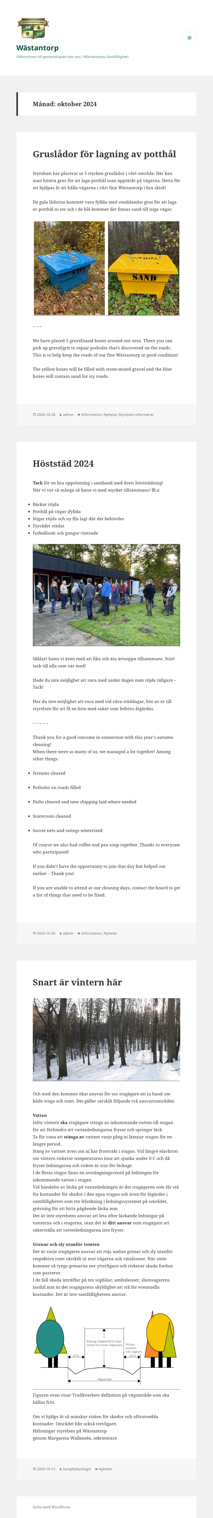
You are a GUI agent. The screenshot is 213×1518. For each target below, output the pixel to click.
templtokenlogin (77, 1468)
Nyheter (110, 414)
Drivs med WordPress (51, 1507)
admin (68, 414)
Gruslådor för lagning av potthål (104, 154)
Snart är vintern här (77, 982)
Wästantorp (37, 47)
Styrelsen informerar (136, 414)
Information (91, 414)
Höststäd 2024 (63, 463)
